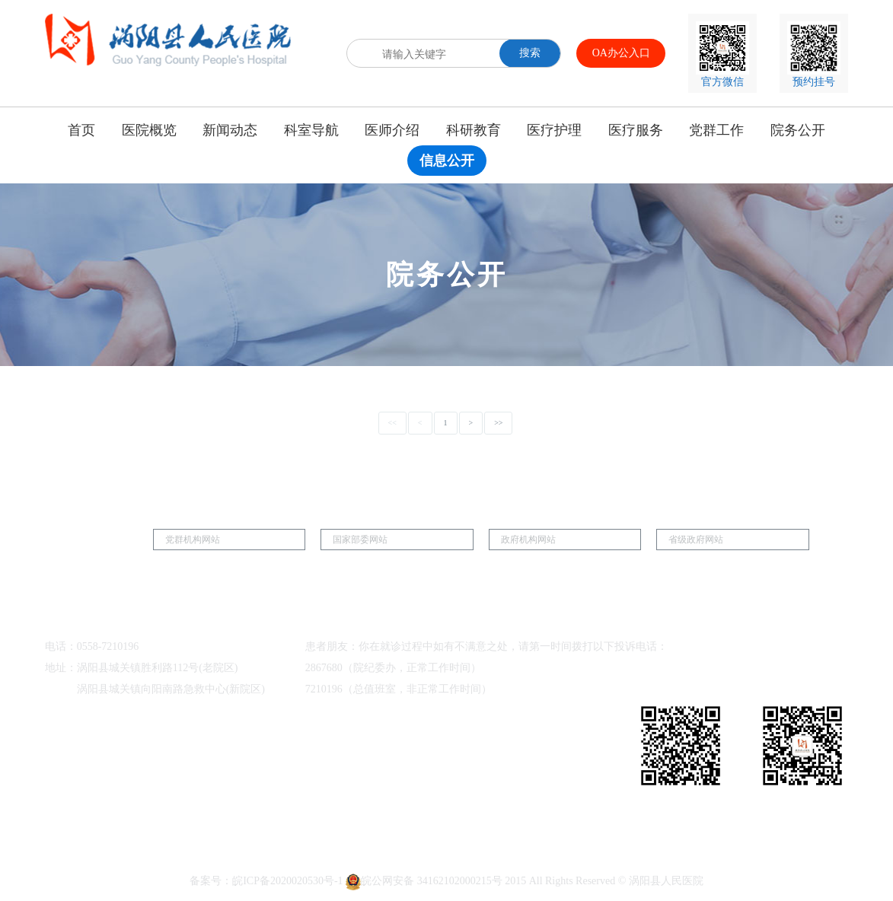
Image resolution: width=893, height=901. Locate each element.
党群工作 (716, 130)
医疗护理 (554, 130)
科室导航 (311, 130)
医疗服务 (635, 130)
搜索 (530, 53)
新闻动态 (230, 130)
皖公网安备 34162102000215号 (424, 881)
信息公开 (446, 160)
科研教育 (473, 130)
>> (498, 423)
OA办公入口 (621, 53)
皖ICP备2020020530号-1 (287, 881)
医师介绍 (392, 130)
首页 (81, 130)
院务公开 (797, 130)
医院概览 (149, 130)
